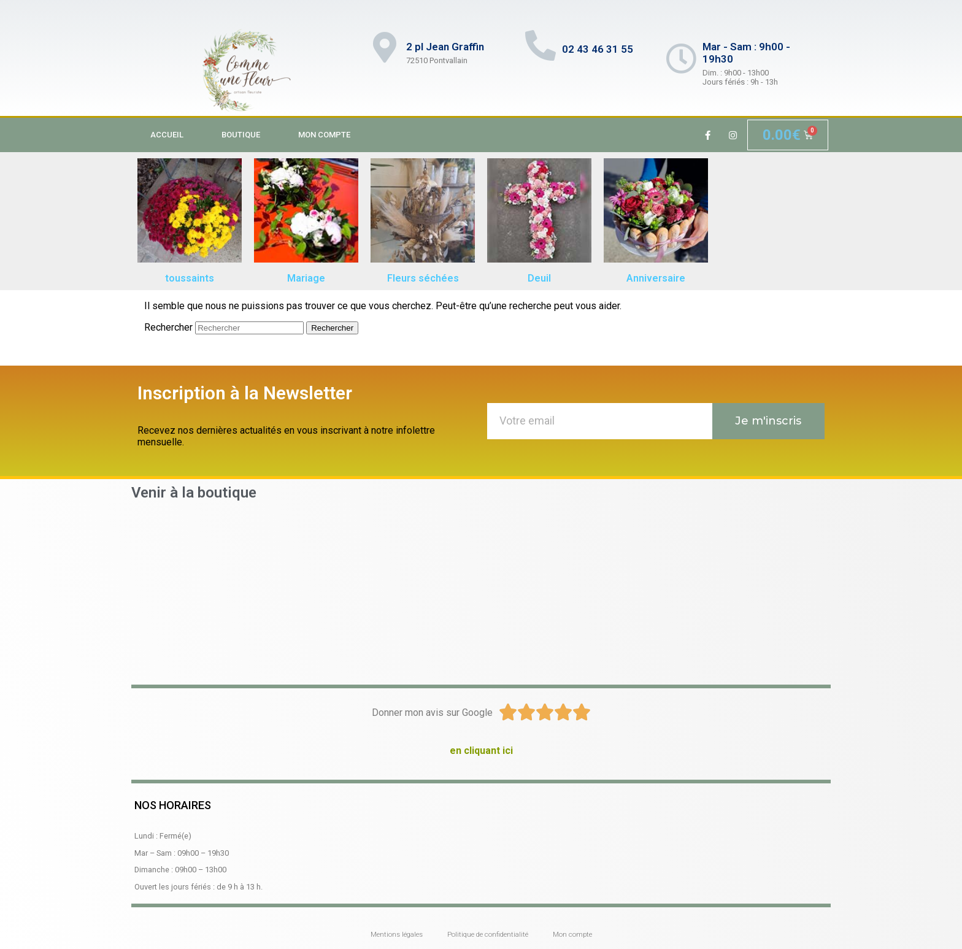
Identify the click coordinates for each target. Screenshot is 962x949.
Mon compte (324, 134)
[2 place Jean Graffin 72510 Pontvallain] (481, 591)
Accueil (166, 134)
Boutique (240, 134)
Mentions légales (397, 935)
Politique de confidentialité (487, 935)
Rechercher (168, 327)
